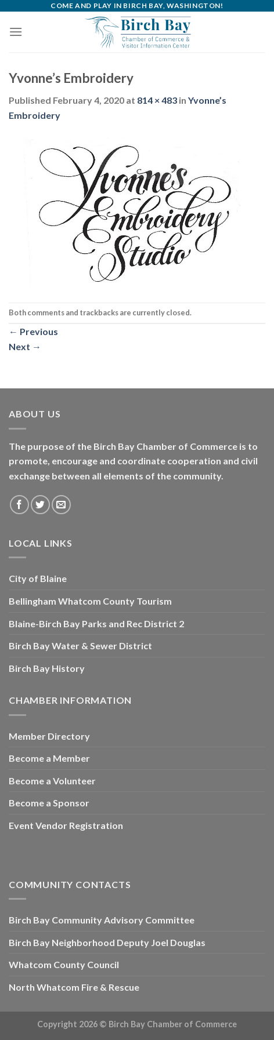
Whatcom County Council (64, 964)
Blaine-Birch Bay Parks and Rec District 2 (96, 623)
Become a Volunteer (52, 780)
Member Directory (49, 735)
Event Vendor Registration (66, 825)
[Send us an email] (61, 504)
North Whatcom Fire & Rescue (74, 986)
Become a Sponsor (49, 802)
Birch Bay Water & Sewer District (80, 645)
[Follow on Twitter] (40, 504)
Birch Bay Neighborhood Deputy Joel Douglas (107, 942)
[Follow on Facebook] (19, 504)
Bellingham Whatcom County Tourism (90, 600)
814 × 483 (157, 100)
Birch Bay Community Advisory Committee (101, 919)
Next (25, 346)
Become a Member (49, 757)
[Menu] (16, 31)
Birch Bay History (47, 668)
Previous (33, 331)
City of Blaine (38, 578)
